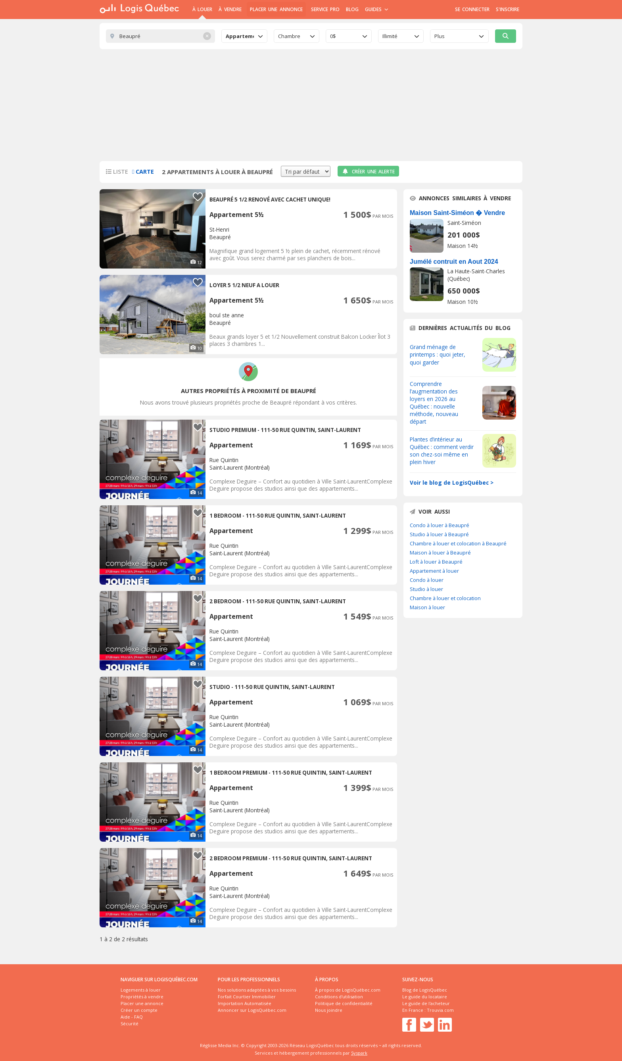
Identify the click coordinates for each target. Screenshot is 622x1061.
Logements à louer (141, 990)
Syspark (359, 1053)
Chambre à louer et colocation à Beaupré (458, 543)
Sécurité (129, 1023)
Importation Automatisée (244, 1003)
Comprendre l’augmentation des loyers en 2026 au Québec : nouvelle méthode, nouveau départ (434, 402)
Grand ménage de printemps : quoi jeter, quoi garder (437, 354)
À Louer (202, 9)
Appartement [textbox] (240, 36)
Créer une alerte (368, 171)
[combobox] (244, 36)
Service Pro (325, 9)
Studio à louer (426, 589)
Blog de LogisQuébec (424, 990)
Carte (143, 171)
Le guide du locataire (424, 997)
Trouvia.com (440, 1010)
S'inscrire (507, 9)
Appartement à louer (434, 570)
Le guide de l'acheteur (426, 1003)
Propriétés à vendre (142, 997)
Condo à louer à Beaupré (439, 525)
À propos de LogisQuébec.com (347, 990)
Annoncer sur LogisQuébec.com (252, 1010)
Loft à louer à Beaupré (436, 561)
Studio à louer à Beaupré (439, 534)
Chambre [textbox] (289, 36)
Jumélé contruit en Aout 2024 (454, 261)
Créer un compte (139, 1010)
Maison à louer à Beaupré (440, 552)
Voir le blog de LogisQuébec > (451, 482)
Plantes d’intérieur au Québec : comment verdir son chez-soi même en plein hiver (442, 451)
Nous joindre (328, 1010)
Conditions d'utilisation (339, 997)
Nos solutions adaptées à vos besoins (257, 990)
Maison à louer (427, 607)
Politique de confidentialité (343, 1003)
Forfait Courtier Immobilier (247, 997)
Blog (352, 9)
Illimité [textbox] (389, 36)
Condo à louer (426, 579)
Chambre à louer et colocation (445, 598)
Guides (376, 9)
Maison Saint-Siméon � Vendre (457, 212)
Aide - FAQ (132, 1017)
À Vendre (230, 9)
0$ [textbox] (333, 36)
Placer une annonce (276, 9)
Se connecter (472, 9)
